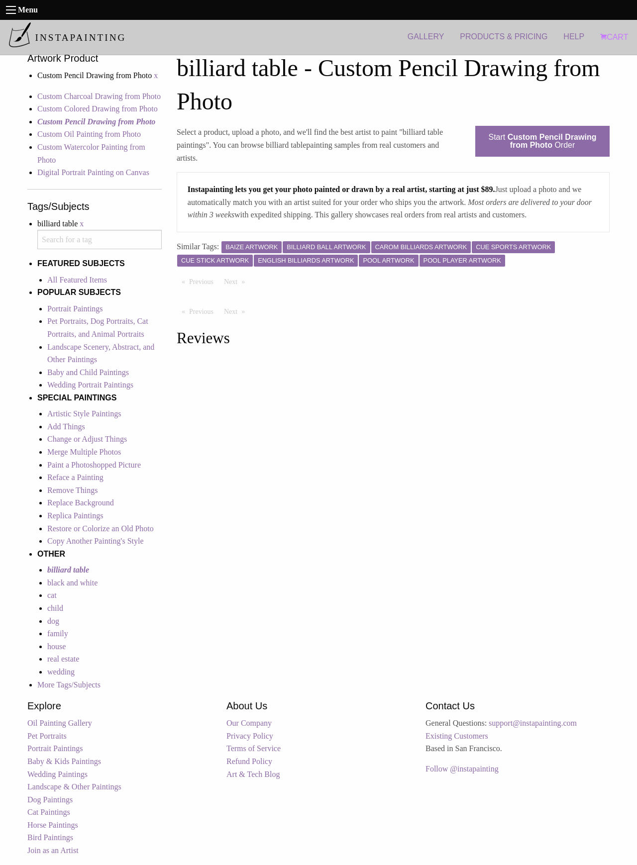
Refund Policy (249, 761)
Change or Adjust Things (87, 439)
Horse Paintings (52, 825)
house (56, 646)
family (57, 633)
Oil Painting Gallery (59, 723)
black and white (72, 582)
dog (53, 621)
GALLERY (426, 36)
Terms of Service (253, 748)
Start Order (543, 141)
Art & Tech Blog (253, 774)
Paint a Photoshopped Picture (94, 465)
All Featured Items (77, 280)
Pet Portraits (47, 736)
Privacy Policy (249, 736)
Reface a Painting (75, 477)
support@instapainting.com (533, 723)
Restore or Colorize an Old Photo (100, 528)
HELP (573, 36)
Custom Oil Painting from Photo (89, 134)
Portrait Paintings (75, 308)
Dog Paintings (50, 799)
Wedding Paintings (57, 774)
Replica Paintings (75, 515)
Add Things (66, 426)
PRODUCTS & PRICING (503, 36)
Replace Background (80, 502)
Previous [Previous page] (203, 281)
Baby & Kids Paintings (64, 761)
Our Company (249, 723)
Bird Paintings (50, 837)
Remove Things (72, 490)
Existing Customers (456, 736)
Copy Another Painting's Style (95, 541)
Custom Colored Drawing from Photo (97, 108)
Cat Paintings (48, 812)
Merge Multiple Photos (84, 452)
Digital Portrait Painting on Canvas (93, 172)
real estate (63, 659)
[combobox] (99, 239)
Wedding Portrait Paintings (90, 385)
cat (52, 595)
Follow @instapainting (462, 769)
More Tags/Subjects (69, 684)
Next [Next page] (237, 281)
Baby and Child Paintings (88, 372)
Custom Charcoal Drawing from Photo (99, 96)
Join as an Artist (53, 850)
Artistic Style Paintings (84, 413)
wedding (61, 672)
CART (614, 37)
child (55, 608)
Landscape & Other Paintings (74, 786)
